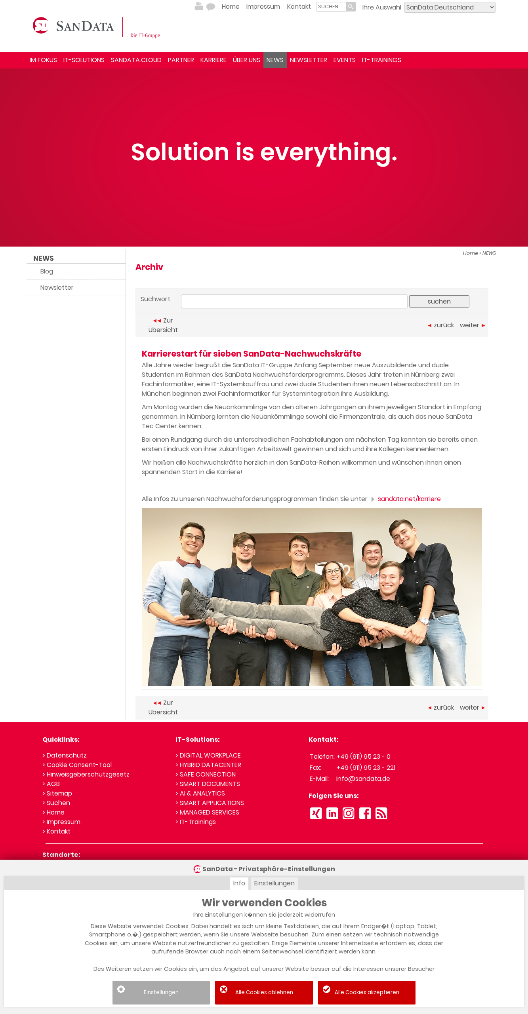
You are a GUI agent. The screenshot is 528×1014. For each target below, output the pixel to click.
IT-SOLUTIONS (84, 60)
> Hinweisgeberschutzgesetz (86, 774)
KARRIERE (213, 60)
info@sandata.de (363, 778)
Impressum (263, 6)
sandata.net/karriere (405, 498)
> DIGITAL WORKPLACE (208, 755)
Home (231, 6)
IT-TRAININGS (381, 60)
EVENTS (345, 60)
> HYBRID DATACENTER (208, 764)
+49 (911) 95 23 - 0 (363, 756)
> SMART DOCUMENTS (207, 783)
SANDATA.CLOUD (136, 60)
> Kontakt (56, 831)
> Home (53, 812)
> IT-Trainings (195, 821)
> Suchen (56, 802)
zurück (441, 325)
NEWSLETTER (308, 60)
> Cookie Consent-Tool (77, 764)
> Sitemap (57, 793)
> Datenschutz (64, 755)
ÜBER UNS (246, 60)
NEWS (275, 60)
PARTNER (181, 60)
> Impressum (61, 821)
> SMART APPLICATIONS (209, 802)
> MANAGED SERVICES (207, 812)
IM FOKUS (43, 60)
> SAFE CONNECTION (205, 774)
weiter (472, 325)
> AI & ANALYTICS (200, 793)
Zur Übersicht (163, 325)
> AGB (51, 783)
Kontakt (299, 6)
